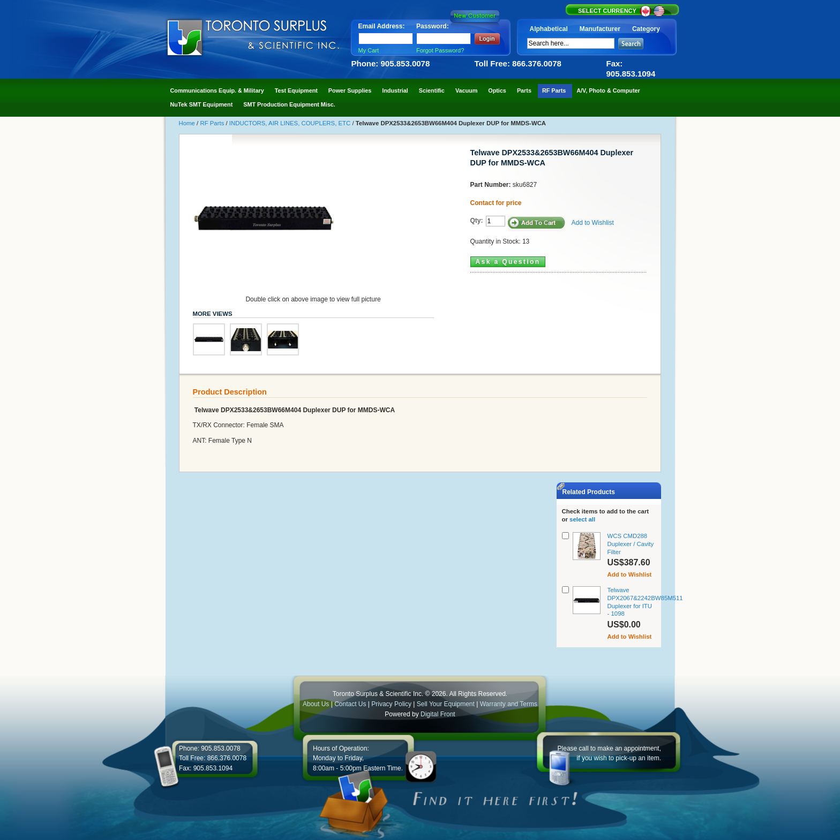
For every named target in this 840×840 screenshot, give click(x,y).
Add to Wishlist (593, 222)
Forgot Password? (440, 50)
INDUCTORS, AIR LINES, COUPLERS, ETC (290, 123)
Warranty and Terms (508, 704)
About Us (316, 704)
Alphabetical (549, 29)
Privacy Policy (391, 704)
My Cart (368, 50)
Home (188, 123)
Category (646, 29)
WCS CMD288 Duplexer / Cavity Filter (631, 544)
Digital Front (438, 714)
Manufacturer (600, 29)
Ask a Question (508, 262)
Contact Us (350, 704)
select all (582, 519)
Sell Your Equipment (446, 704)
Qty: (476, 220)
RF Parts (213, 123)
